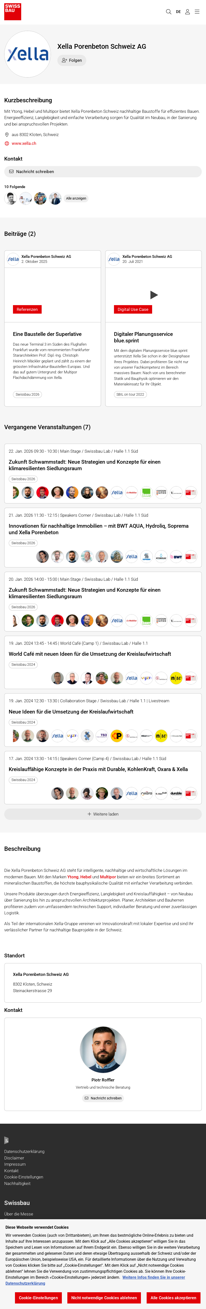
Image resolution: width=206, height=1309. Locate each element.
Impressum (15, 1164)
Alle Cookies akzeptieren (174, 1297)
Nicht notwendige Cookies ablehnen (104, 1297)
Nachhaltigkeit (17, 1183)
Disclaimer (14, 1157)
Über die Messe (18, 1213)
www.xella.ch (20, 143)
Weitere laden (103, 814)
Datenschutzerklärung (24, 1151)
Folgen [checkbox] (72, 60)
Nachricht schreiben (31, 171)
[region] (103, 1264)
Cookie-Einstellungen (23, 1176)
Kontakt (11, 1170)
